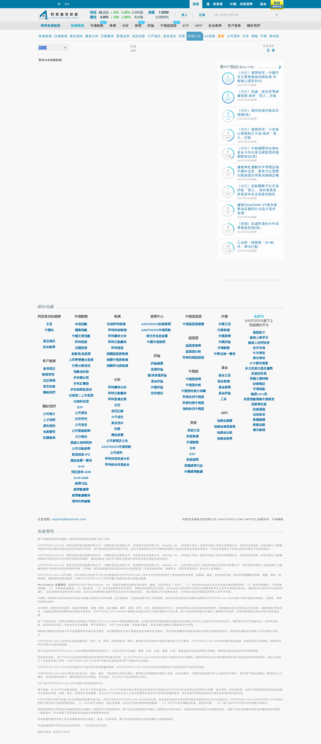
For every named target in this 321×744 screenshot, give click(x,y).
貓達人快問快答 (259, 342)
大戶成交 (117, 417)
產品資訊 (49, 341)
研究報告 (157, 393)
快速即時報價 (117, 324)
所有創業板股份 (81, 389)
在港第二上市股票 (81, 395)
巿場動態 (224, 348)
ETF (81, 407)
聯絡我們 (49, 392)
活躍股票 (81, 348)
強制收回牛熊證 (193, 408)
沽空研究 (81, 419)
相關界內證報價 (117, 365)
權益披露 (117, 435)
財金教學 (49, 347)
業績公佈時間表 (81, 442)
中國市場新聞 (157, 342)
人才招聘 (49, 420)
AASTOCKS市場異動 (117, 446)
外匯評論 (157, 387)
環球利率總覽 (81, 501)
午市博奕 (259, 353)
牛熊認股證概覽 (193, 324)
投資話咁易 (259, 373)
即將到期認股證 (193, 357)
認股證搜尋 (193, 345)
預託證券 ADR (81, 472)
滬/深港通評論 (157, 375)
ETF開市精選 (259, 363)
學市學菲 (259, 358)
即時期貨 (81, 342)
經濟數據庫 (81, 489)
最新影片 (259, 332)
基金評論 (157, 381)
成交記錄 (117, 411)
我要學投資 (259, 404)
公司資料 (117, 452)
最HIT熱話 (237, 67)
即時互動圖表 (117, 342)
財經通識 (259, 409)
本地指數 (81, 324)
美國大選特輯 (259, 378)
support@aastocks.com (69, 519)
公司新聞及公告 (117, 440)
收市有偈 (259, 348)
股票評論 (157, 369)
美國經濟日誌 (193, 465)
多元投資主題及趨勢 (259, 368)
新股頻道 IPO (81, 454)
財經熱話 (259, 383)
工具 (224, 399)
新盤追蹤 (259, 424)
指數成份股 (81, 371)
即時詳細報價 (117, 330)
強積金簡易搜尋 (224, 426)
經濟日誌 (81, 483)
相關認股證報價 (117, 353)
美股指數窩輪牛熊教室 (259, 399)
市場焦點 (259, 389)
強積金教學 (224, 438)
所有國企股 (81, 377)
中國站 (49, 330)
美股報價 (193, 436)
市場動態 (193, 442)
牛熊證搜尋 (193, 379)
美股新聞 (193, 459)
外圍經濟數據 (193, 471)
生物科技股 (81, 401)
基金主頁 (224, 375)
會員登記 (49, 368)
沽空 (117, 405)
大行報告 (81, 436)
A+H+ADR (81, 478)
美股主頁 (193, 430)
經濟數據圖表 (81, 495)
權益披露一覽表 (81, 460)
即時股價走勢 (117, 399)
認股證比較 (193, 351)
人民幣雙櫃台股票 (81, 359)
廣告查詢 (49, 425)
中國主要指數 (81, 336)
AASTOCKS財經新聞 (157, 324)
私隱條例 (49, 437)
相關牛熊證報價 (117, 359)
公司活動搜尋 (81, 448)
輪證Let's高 (259, 394)
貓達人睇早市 (259, 337)
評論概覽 (157, 363)
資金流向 (117, 423)
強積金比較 (224, 432)
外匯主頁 (224, 324)
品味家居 (259, 414)
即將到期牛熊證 (193, 403)
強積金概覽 (224, 420)
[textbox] (246, 14)
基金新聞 (224, 387)
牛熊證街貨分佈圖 (193, 391)
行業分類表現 (81, 365)
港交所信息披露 (157, 336)
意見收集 (49, 386)
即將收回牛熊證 (193, 397)
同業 (117, 429)
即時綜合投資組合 (117, 464)
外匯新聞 (224, 336)
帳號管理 (49, 374)
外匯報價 (224, 330)
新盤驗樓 (259, 419)
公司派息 (81, 424)
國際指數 (81, 330)
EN (67, 4)
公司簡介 (49, 414)
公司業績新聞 (81, 430)
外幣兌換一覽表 (224, 353)
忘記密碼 (49, 380)
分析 (193, 448)
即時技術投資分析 (117, 458)
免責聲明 (49, 431)
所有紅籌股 (81, 383)
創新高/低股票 (81, 353)
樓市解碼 (259, 430)
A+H (81, 466)
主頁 (49, 324)
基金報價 (224, 381)
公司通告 (81, 413)
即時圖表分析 (117, 336)
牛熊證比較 (193, 385)
